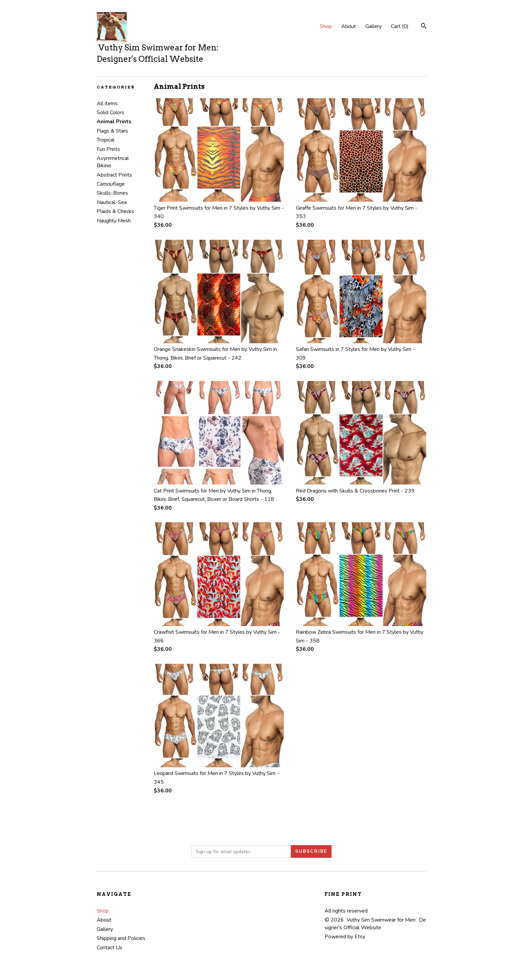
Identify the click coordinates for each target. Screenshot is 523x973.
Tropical (105, 140)
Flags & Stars (112, 131)
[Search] (423, 27)
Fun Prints (108, 149)
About (348, 26)
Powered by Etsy (345, 936)
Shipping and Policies (121, 938)
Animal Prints (114, 121)
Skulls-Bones (112, 193)
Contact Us (109, 947)
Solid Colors (110, 112)
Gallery (373, 26)
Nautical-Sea (112, 202)
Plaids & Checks (115, 211)
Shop (326, 26)
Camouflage (111, 184)
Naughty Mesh (114, 220)
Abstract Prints (114, 175)
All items (107, 103)
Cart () (400, 26)
